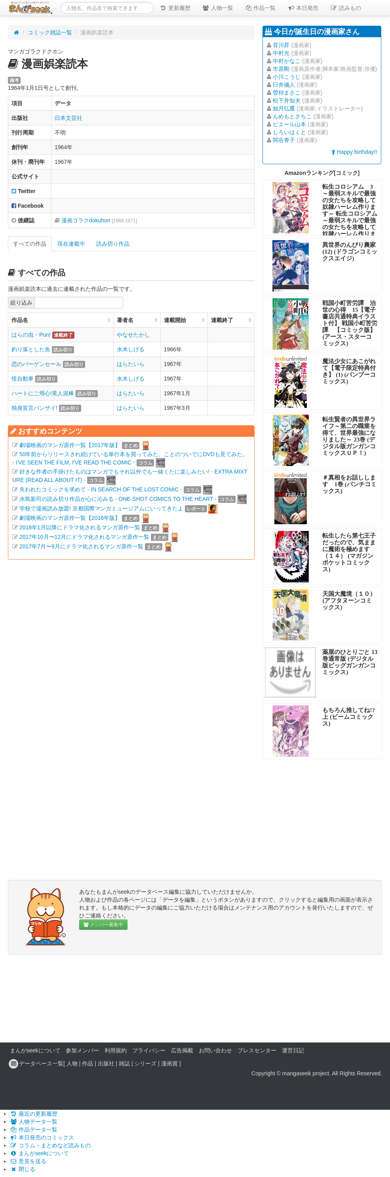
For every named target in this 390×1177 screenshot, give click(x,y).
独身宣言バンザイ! (34, 408)
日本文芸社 (68, 118)
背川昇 (281, 45)
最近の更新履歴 (33, 1114)
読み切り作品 (112, 244)
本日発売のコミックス (42, 1137)
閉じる (22, 1169)
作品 (87, 1063)
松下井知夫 (287, 100)
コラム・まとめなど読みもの (50, 1145)
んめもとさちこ (292, 116)
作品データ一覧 (33, 1129)
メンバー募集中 (103, 924)
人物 (72, 1063)
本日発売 (303, 8)
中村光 (281, 53)
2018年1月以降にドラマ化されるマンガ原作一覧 (79, 527)
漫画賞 (169, 1063)
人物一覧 (217, 8)
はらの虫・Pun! (31, 335)
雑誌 (124, 1063)
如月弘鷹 (284, 108)
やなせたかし (133, 335)
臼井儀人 (284, 84)
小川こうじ (287, 77)
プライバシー (149, 1050)
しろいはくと (289, 132)
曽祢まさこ (287, 92)
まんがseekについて (35, 1050)
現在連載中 (71, 244)
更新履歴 (175, 8)
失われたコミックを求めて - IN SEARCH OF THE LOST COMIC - (100, 489)
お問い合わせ (215, 1050)
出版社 (106, 1063)
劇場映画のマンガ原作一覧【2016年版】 (69, 518)
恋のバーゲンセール (36, 364)
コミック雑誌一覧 (50, 32)
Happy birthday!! (354, 152)
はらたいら (131, 364)
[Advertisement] (131, 635)
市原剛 (281, 69)
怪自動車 (22, 378)
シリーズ (145, 1063)
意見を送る (28, 1161)
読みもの (345, 8)
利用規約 (116, 1050)
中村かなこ (287, 61)
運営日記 (293, 1050)
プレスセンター (257, 1050)
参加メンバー (82, 1050)
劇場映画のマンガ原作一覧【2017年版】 (69, 445)
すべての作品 (29, 244)
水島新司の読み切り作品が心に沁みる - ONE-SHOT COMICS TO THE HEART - (118, 499)
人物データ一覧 (33, 1121)
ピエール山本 (289, 124)
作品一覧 (260, 8)
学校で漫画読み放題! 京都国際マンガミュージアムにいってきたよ (101, 508)
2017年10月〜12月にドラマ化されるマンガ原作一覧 (84, 537)
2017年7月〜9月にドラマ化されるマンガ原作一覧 (81, 546)
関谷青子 (284, 140)
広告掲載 (182, 1050)
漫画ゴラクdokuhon (99, 220)
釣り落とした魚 (30, 349)
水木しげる (131, 349)
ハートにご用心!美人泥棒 (42, 393)
